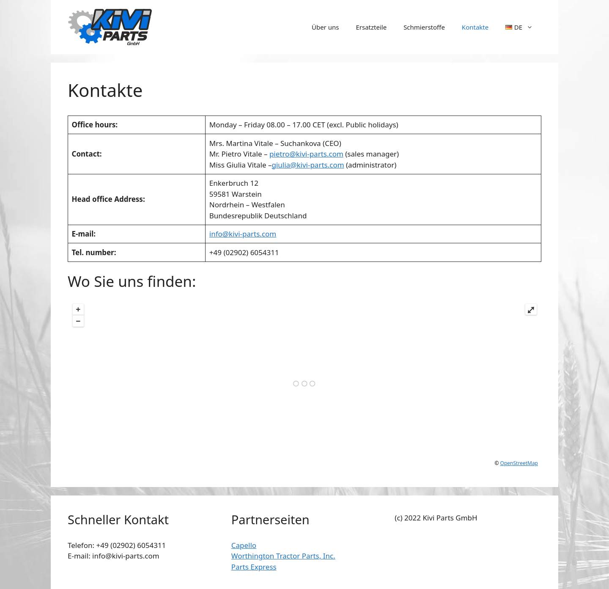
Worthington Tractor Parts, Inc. (283, 556)
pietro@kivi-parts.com (306, 154)
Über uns (325, 27)
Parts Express (254, 567)
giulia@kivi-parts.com (308, 165)
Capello (243, 545)
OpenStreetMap (519, 463)
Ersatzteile (371, 27)
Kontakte (475, 27)
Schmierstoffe (424, 27)
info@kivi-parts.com (242, 234)
